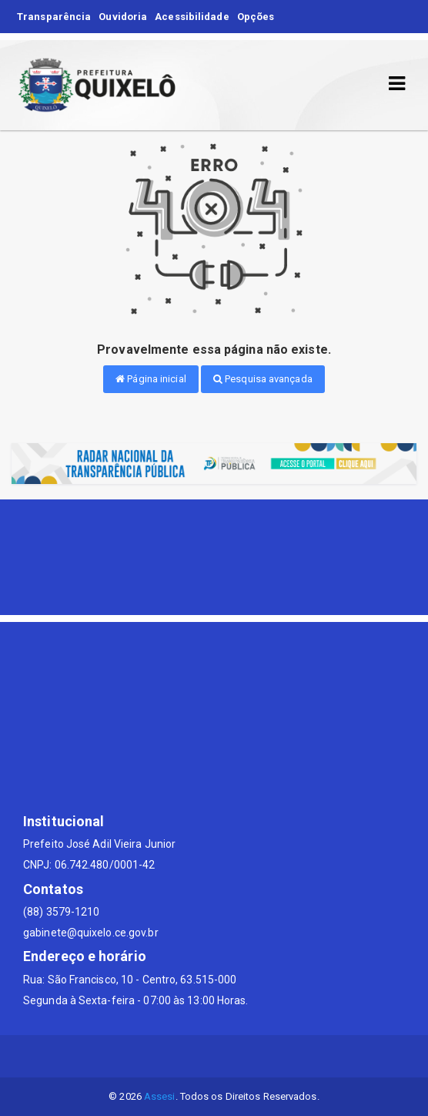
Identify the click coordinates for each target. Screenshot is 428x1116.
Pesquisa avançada (263, 379)
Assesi (160, 1096)
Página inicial (150, 379)
